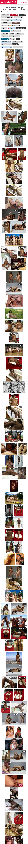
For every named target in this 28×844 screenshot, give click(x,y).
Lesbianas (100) (15, 25)
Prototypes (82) (6, 31)
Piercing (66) (20, 33)
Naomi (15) (15, 44)
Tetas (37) (12, 39)
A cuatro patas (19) (17, 41)
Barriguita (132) (6, 20)
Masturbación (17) (6, 44)
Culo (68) (11, 33)
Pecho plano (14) (17, 47)
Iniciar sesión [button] (22, 2)
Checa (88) (13, 28)
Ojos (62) (5, 36)
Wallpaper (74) (17, 31)
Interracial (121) (7, 22)
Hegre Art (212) (14, 14)
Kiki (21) (18, 39)
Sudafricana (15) (7, 47)
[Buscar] (12, 2)
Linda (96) (4, 28)
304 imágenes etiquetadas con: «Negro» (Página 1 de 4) (13, 8)
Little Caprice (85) (21, 28)
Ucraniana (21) (7, 41)
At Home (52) (5, 39)
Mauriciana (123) (17, 20)
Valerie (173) (22, 14)
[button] (2, 2)
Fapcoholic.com (10, 2)
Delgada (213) (5, 14)
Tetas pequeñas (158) (7, 17)
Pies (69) (5, 33)
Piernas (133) (19, 17)
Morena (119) (15, 22)
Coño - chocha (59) (14, 36)
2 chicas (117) (5, 25)
